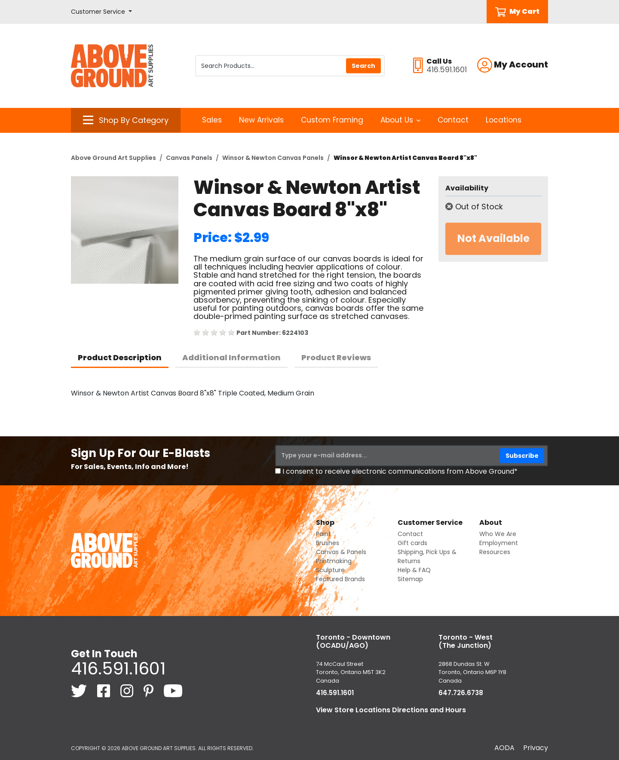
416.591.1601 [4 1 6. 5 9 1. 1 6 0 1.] (118, 668)
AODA (504, 748)
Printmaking (334, 561)
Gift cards (412, 543)
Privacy (535, 748)
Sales (212, 120)
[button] (101, 11)
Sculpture (330, 570)
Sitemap (410, 579)
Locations (503, 120)
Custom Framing (332, 120)
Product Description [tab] (120, 357)
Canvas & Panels (341, 552)
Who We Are (497, 534)
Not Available (493, 238)
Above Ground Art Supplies (113, 157)
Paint (323, 534)
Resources (494, 552)
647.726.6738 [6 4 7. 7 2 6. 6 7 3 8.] (460, 692)
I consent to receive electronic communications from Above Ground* (400, 471)
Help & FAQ (414, 570)
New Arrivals (261, 120)
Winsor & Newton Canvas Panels (273, 157)
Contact (453, 120)
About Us (400, 120)
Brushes (327, 543)
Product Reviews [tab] (336, 357)
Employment (498, 543)
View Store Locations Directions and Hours (391, 710)
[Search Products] (290, 66)
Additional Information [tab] (231, 357)
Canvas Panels (189, 157)
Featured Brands (340, 579)
